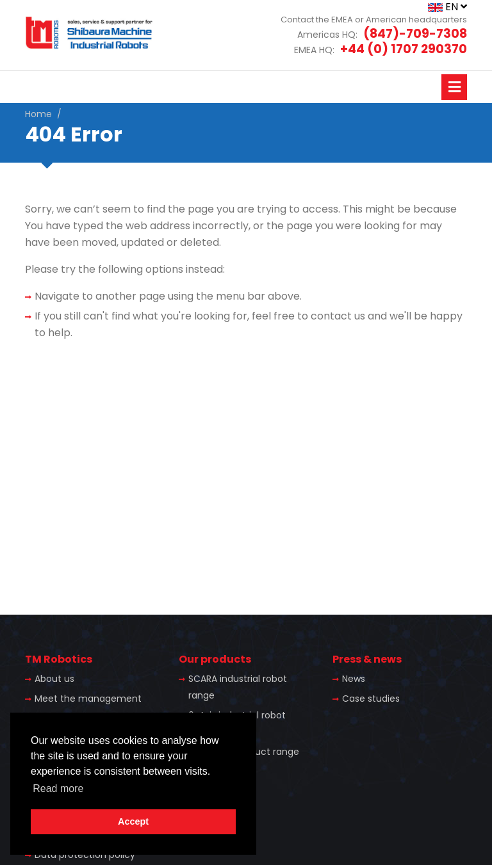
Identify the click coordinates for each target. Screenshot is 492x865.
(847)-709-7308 (415, 33)
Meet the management (88, 698)
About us (54, 678)
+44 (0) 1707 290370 (403, 49)
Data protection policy (85, 854)
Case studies (371, 698)
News (353, 678)
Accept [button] (133, 821)
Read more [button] (58, 788)
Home (38, 114)
